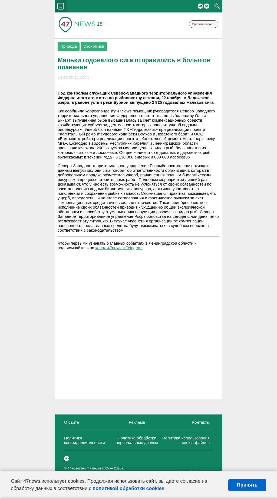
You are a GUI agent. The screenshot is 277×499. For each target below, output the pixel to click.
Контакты (201, 422)
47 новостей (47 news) (84, 468)
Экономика (93, 46)
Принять (247, 485)
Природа (68, 46)
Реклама (137, 422)
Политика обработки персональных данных (137, 440)
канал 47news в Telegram (119, 247)
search (217, 6)
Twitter (206, 6)
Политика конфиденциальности (84, 440)
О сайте (71, 422)
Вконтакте (200, 6)
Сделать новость (203, 24)
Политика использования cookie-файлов (186, 440)
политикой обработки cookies (128, 488)
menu (61, 6)
